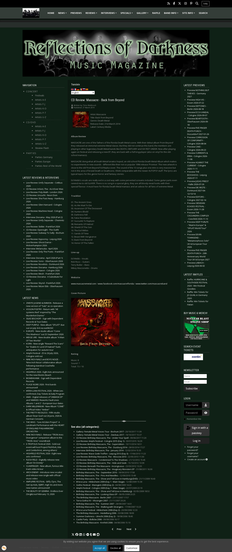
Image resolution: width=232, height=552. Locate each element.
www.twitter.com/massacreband (151, 283)
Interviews (109, 14)
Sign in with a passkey (197, 430)
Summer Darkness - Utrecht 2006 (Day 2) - (104, 516)
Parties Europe (42, 161)
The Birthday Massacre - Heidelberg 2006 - (105, 513)
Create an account (197, 459)
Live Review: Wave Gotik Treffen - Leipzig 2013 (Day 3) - (111, 453)
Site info (189, 14)
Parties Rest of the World (48, 165)
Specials (127, 14)
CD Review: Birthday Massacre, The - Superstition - (109, 444)
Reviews (92, 14)
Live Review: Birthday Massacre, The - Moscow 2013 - (110, 456)
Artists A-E (40, 99)
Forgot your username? (192, 455)
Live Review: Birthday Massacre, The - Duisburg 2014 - (110, 447)
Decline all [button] (115, 548)
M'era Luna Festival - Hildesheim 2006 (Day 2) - (106, 510)
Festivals (39, 95)
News (63, 14)
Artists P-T (40, 112)
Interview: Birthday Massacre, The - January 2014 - (108, 450)
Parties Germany (44, 157)
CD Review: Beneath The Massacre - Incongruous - (109, 466)
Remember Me (194, 418)
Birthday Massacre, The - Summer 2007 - (104, 503)
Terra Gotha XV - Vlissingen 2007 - (101, 500)
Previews (76, 12)
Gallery (143, 14)
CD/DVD (31, 122)
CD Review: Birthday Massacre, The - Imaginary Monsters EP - (114, 469)
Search (203, 12)
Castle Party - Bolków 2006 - (97, 519)
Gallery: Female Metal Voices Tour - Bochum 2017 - (108, 431)
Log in (196, 441)
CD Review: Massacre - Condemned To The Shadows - (110, 459)
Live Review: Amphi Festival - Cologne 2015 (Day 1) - (109, 441)
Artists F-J (40, 104)
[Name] (195, 376)
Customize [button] (131, 548)
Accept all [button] (100, 548)
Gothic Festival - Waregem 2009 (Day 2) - (103, 485)
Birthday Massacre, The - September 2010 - (105, 472)
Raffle (156, 12)
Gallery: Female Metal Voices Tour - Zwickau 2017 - (109, 434)
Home (51, 12)
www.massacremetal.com (83, 283)
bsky (205, 3)
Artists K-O (40, 108)
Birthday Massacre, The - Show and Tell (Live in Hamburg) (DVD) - (115, 478)
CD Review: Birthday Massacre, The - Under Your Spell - (111, 437)
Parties (31, 153)
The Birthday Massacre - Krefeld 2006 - (103, 522)
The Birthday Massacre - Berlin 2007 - (102, 497)
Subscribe (192, 388)
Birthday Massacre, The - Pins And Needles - (106, 475)
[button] (73, 534)
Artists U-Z (40, 117)
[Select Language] (83, 92)
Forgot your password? (192, 448)
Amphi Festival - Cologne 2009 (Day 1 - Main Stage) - (109, 488)
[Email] (195, 382)
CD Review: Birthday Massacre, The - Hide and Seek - (110, 462)
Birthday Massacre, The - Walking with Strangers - (108, 506)
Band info (171, 14)
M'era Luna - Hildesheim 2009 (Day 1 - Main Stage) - (109, 481)
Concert (32, 91)
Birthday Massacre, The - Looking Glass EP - (105, 494)
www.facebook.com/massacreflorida (116, 283)
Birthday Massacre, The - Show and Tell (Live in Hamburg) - (113, 491)
